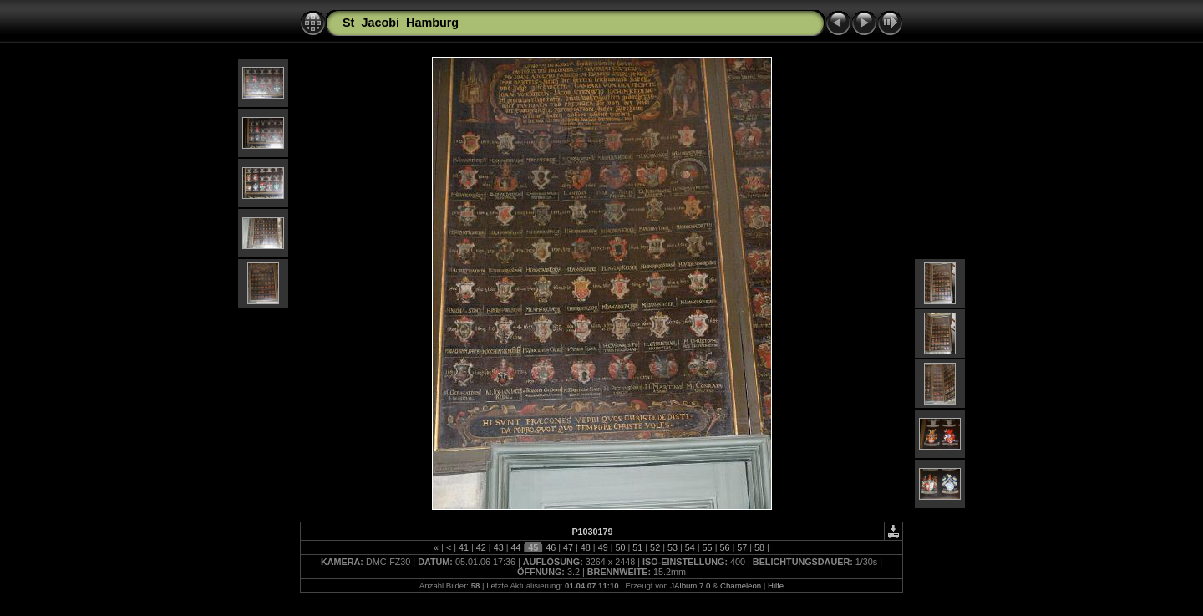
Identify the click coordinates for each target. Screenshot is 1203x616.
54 (690, 547)
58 (759, 547)
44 (516, 547)
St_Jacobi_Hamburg (401, 22)
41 (463, 547)
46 (550, 547)
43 (498, 547)
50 (619, 547)
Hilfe (776, 585)
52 (654, 547)
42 (481, 547)
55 (707, 547)
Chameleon (740, 585)
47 (568, 547)
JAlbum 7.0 (690, 585)
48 (585, 547)
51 (637, 547)
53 (672, 547)
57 (741, 547)
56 (724, 547)
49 (603, 547)
